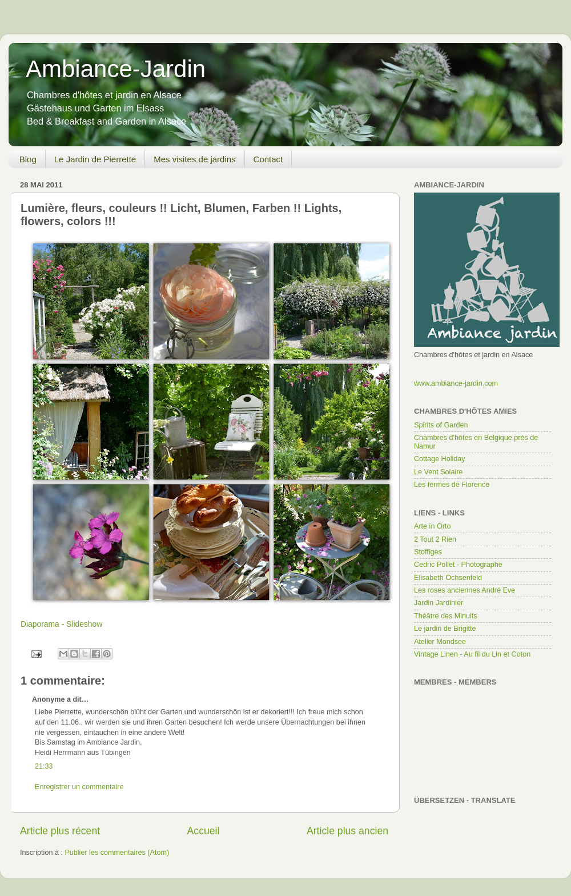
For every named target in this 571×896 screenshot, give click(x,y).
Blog (28, 159)
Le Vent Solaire (438, 472)
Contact (268, 159)
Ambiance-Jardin (116, 68)
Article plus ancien (347, 831)
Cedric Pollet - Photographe (458, 565)
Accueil (203, 831)
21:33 (44, 766)
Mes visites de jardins (194, 159)
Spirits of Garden (441, 425)
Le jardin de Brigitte (445, 629)
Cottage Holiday (439, 459)
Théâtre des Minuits (445, 616)
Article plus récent (60, 831)
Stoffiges (428, 552)
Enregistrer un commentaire (79, 787)
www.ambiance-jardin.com (456, 383)
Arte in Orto (432, 526)
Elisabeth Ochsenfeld (448, 578)
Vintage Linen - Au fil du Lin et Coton (472, 654)
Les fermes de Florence (451, 485)
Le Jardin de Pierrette (95, 159)
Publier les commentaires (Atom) (117, 853)
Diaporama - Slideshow (61, 624)
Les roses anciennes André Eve (464, 590)
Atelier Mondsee (440, 642)
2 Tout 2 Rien (435, 539)
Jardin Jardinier (438, 603)
